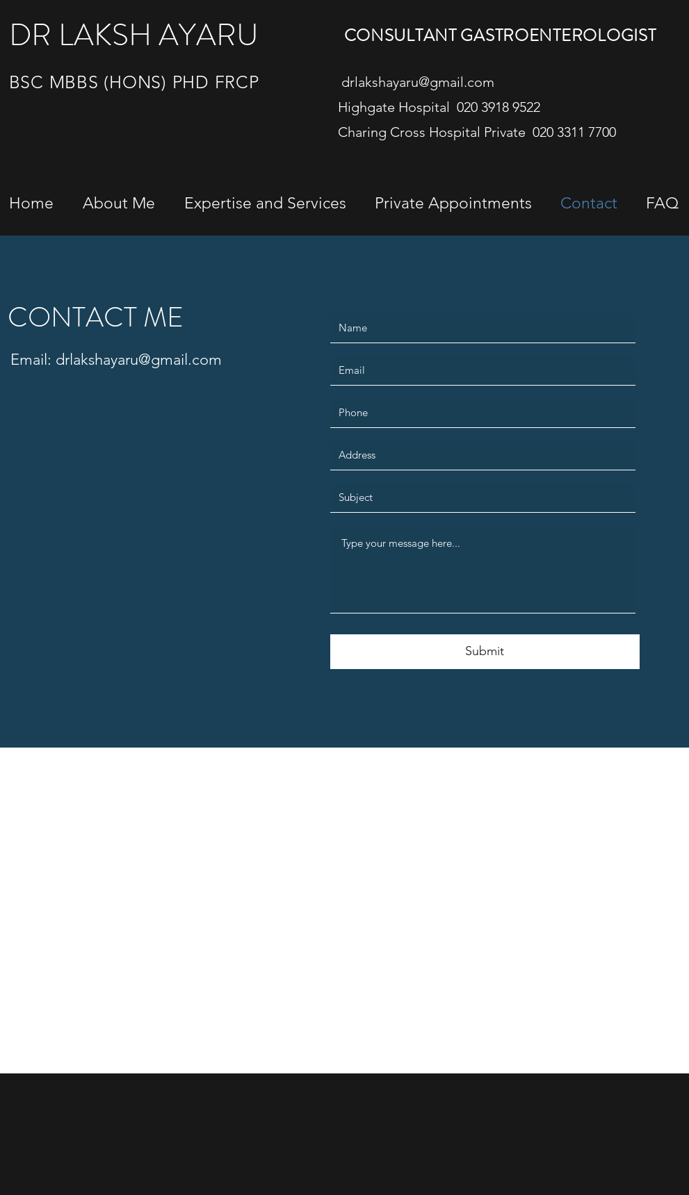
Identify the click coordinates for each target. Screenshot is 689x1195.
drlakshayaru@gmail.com (417, 82)
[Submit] (485, 651)
